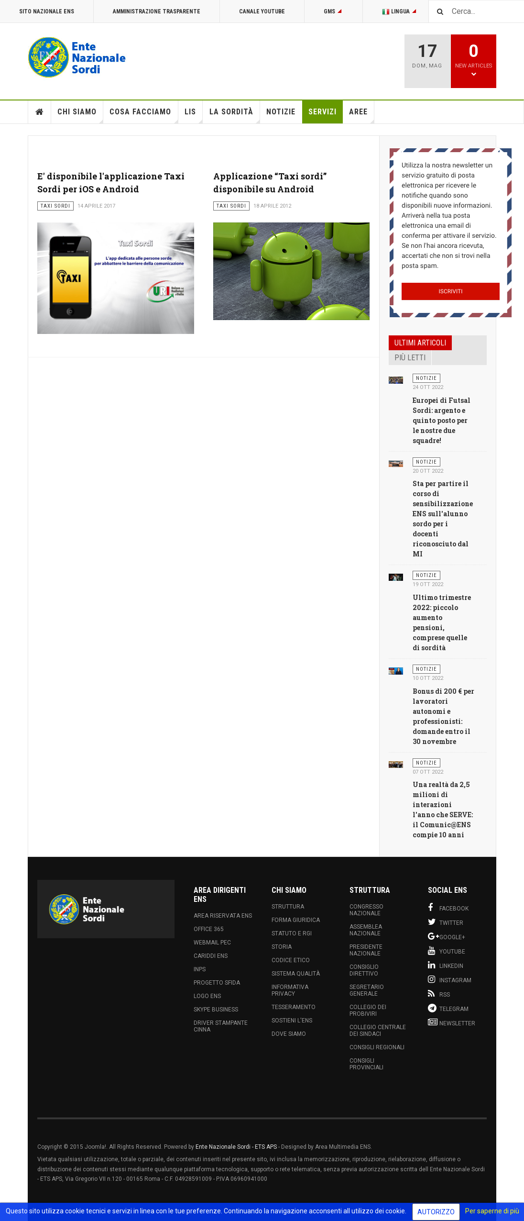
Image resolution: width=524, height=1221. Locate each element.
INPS (200, 969)
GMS (333, 11)
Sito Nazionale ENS (46, 11)
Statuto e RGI (292, 933)
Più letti (410, 357)
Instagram (449, 979)
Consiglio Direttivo (364, 970)
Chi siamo (80, 115)
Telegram (448, 1008)
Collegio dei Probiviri (367, 1010)
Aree (361, 115)
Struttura (288, 906)
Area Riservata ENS (223, 915)
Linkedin (445, 965)
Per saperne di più (492, 1211)
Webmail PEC (212, 942)
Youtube (446, 950)
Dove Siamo (289, 1034)
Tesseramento (294, 1007)
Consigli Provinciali (366, 1064)
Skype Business (216, 1009)
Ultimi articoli (420, 342)
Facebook (448, 907)
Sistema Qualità (296, 973)
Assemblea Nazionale (365, 930)
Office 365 (209, 929)
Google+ (446, 936)
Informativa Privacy (290, 990)
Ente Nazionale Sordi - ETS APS (236, 1146)
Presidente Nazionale (365, 950)
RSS (439, 993)
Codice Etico (291, 960)
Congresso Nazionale (366, 910)
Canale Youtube (262, 11)
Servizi (322, 111)
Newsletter (451, 1022)
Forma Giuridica (296, 920)
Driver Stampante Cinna (221, 1026)
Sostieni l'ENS (292, 1020)
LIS (194, 115)
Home (39, 111)
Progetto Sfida (217, 982)
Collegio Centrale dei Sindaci (377, 1030)
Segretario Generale (366, 990)
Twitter (445, 922)
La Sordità (234, 115)
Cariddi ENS (211, 956)
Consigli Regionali (376, 1047)
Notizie (280, 111)
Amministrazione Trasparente (156, 11)
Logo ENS (207, 996)
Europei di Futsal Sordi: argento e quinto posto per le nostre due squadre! (441, 420)
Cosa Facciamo (143, 115)
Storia (282, 947)
